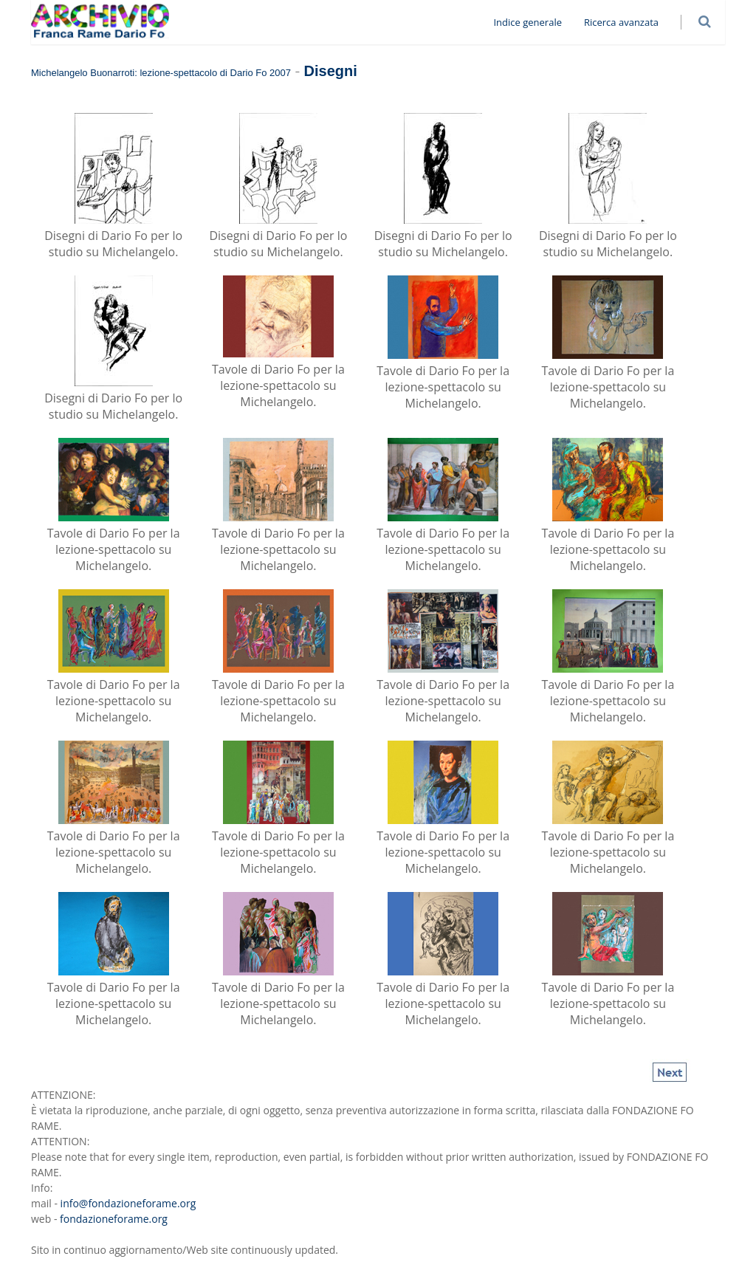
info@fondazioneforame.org (128, 1203)
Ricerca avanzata (627, 22)
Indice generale (533, 22)
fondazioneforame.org (114, 1219)
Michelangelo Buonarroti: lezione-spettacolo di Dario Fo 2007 (161, 72)
